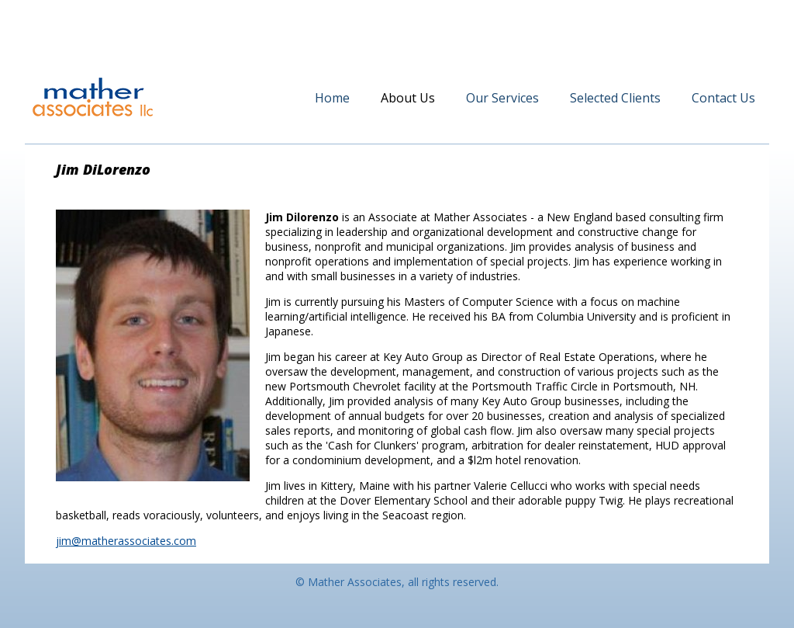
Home (332, 97)
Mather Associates (93, 97)
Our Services (502, 97)
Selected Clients (615, 97)
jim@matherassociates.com (126, 540)
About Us (408, 97)
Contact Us (723, 97)
